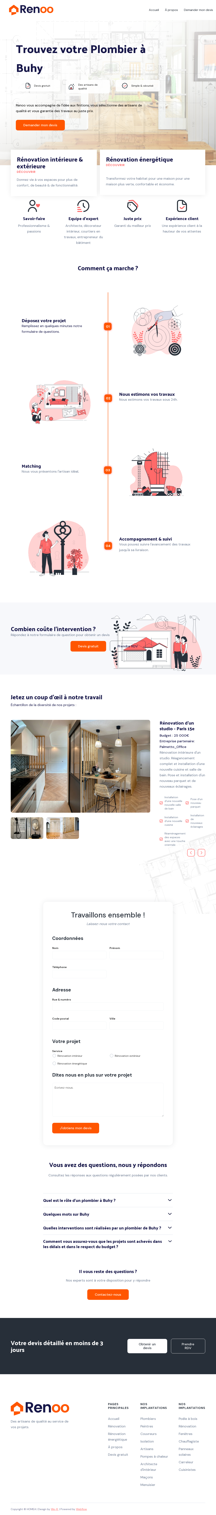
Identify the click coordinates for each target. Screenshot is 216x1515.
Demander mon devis (198, 10)
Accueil (154, 10)
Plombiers (148, 1418)
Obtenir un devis (147, 1346)
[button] (191, 852)
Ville (112, 1018)
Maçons (146, 1477)
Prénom (115, 948)
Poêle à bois (188, 1418)
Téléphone (59, 967)
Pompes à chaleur (154, 1456)
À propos (171, 10)
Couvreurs (148, 1434)
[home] (31, 10)
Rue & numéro (61, 999)
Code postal (60, 1018)
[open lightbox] (80, 766)
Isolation (147, 1441)
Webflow (81, 1509)
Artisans (146, 1449)
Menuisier (147, 1485)
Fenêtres (185, 1434)
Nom (55, 948)
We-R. (54, 1509)
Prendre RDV (128, 646)
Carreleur (186, 1462)
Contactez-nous (108, 1294)
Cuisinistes (187, 1469)
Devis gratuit (88, 646)
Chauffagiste (189, 1441)
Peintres (146, 1426)
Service (57, 1051)
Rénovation (117, 1426)
